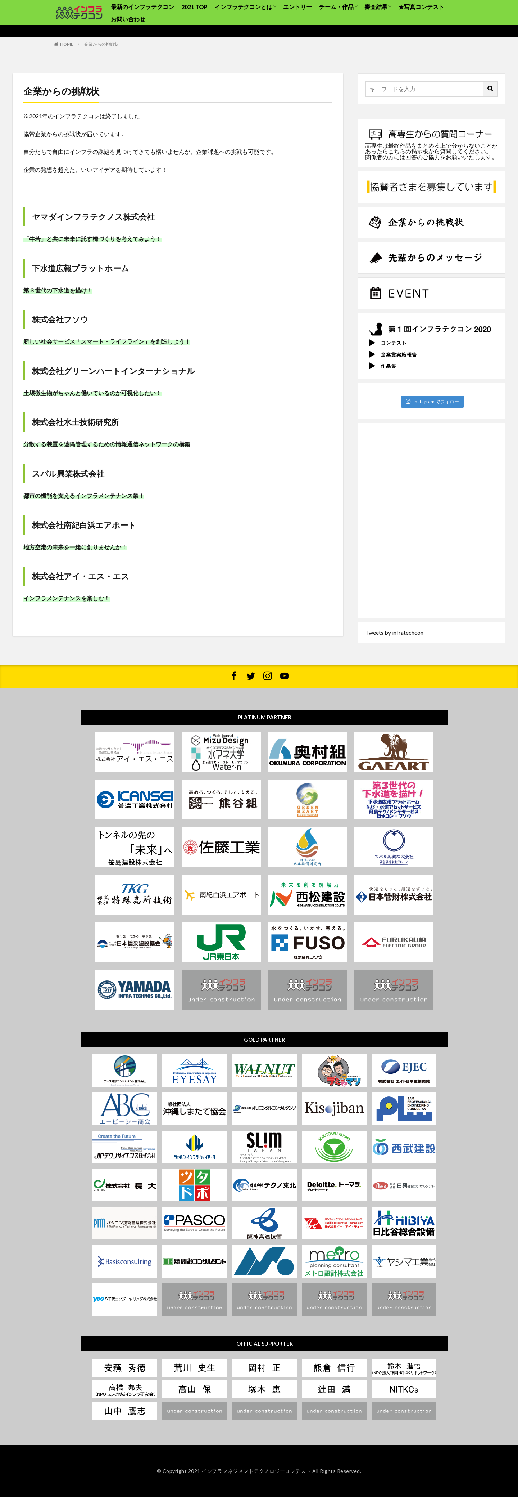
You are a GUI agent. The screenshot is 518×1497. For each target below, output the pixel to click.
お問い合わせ (128, 18)
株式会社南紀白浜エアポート (84, 525)
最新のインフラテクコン (142, 6)
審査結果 (375, 6)
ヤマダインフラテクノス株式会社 (93, 217)
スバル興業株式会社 (68, 473)
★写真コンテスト (421, 6)
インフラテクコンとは (243, 6)
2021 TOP (194, 6)
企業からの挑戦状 (101, 44)
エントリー (297, 6)
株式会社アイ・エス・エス (80, 576)
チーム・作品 (336, 6)
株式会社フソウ (60, 319)
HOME (66, 44)
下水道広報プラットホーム (80, 268)
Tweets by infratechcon (394, 632)
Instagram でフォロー (432, 402)
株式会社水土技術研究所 (75, 422)
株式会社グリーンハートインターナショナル (113, 371)
